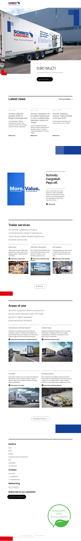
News (10, 448)
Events (10, 451)
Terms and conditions (26, 535)
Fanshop (11, 454)
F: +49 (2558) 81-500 (14, 480)
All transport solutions (39, 419)
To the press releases (65, 99)
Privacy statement (40, 535)
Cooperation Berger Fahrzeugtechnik (18, 457)
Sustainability (12, 463)
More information (44, 79)
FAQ (10, 460)
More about (52, 204)
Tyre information (13, 466)
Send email (11, 474)
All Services (39, 286)
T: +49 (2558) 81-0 (13, 477)
